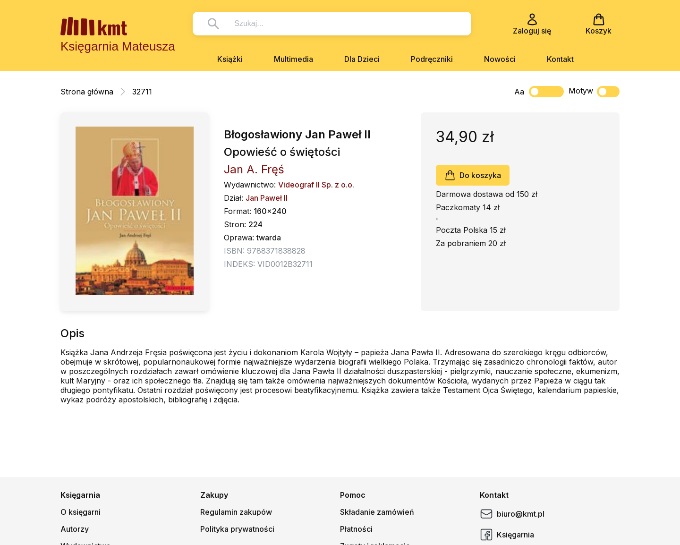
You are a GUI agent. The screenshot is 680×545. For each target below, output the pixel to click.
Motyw (594, 91)
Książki (230, 59)
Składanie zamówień (377, 512)
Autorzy (74, 529)
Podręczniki (432, 59)
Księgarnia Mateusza (117, 46)
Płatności (356, 529)
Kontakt (560, 59)
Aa (519, 91)
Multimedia (293, 59)
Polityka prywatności (237, 529)
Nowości (500, 59)
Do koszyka (472, 175)
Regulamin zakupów (236, 512)
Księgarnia (507, 534)
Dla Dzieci (362, 59)
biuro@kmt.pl (512, 513)
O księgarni (80, 512)
